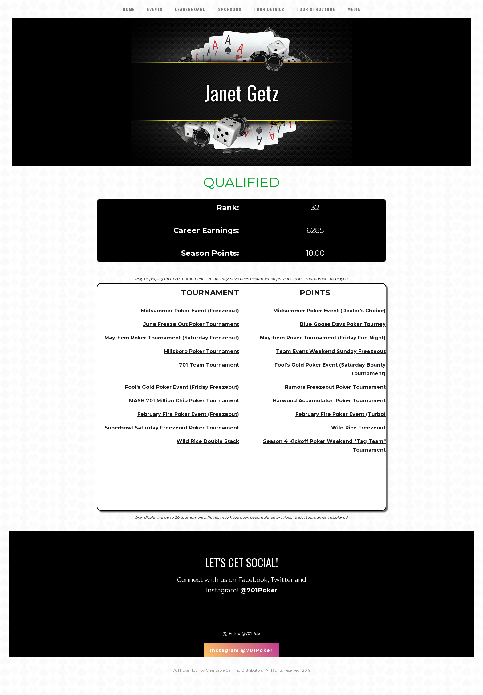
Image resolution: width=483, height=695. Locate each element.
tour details (269, 9)
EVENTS (155, 9)
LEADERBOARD (190, 9)
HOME (129, 9)
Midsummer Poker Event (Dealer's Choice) (329, 311)
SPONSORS (230, 9)
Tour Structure (316, 9)
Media (353, 9)
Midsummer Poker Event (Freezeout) (190, 311)
